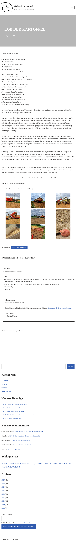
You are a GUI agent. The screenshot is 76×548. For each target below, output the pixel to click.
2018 (3, 510)
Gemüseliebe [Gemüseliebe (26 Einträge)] (24, 466)
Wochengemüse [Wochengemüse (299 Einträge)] (10, 468)
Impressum (15, 542)
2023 (3, 492)
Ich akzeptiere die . (17, 525)
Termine (4, 389)
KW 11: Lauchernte (14, 451)
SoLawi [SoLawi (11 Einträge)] (71, 466)
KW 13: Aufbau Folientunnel (10, 409)
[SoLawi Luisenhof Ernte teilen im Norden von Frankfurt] (17, 7)
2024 (3, 489)
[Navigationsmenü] (72, 7)
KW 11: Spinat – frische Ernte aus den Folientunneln (18, 416)
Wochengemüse (6, 393)
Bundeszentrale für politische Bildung (60, 309)
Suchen (70, 368)
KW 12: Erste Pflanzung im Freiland (13, 413)
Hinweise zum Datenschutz (23, 525)
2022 (3, 496)
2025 (3, 485)
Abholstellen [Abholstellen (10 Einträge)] (4, 466)
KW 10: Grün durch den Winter (11, 420)
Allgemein (4, 382)
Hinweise (4, 386)
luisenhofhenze (10, 301)
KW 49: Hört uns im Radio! (22, 442)
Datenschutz (6, 542)
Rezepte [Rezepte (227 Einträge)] (63, 465)
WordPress (45, 546)
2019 (3, 507)
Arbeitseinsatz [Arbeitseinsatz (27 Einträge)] (14, 466)
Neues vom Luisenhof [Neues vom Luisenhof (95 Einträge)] (48, 465)
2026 (3, 482)
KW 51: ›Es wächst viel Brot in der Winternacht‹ (28, 433)
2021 (3, 499)
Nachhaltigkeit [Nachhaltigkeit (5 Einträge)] (33, 466)
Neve (29, 546)
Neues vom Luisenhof (19, 248)
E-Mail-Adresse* (12, 519)
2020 (3, 503)
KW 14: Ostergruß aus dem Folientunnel (14, 406)
